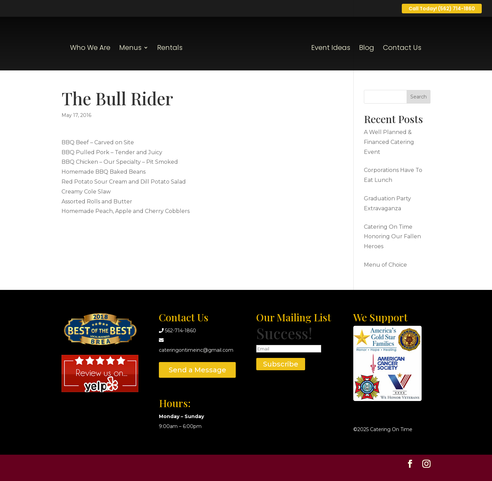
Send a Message (197, 370)
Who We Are (90, 48)
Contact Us (402, 48)
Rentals (169, 48)
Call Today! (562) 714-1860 (442, 8)
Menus (130, 48)
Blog (366, 48)
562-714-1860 (180, 331)
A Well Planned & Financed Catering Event (389, 142)
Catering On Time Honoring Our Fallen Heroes (392, 237)
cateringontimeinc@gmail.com (196, 350)
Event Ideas (330, 48)
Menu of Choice (385, 265)
